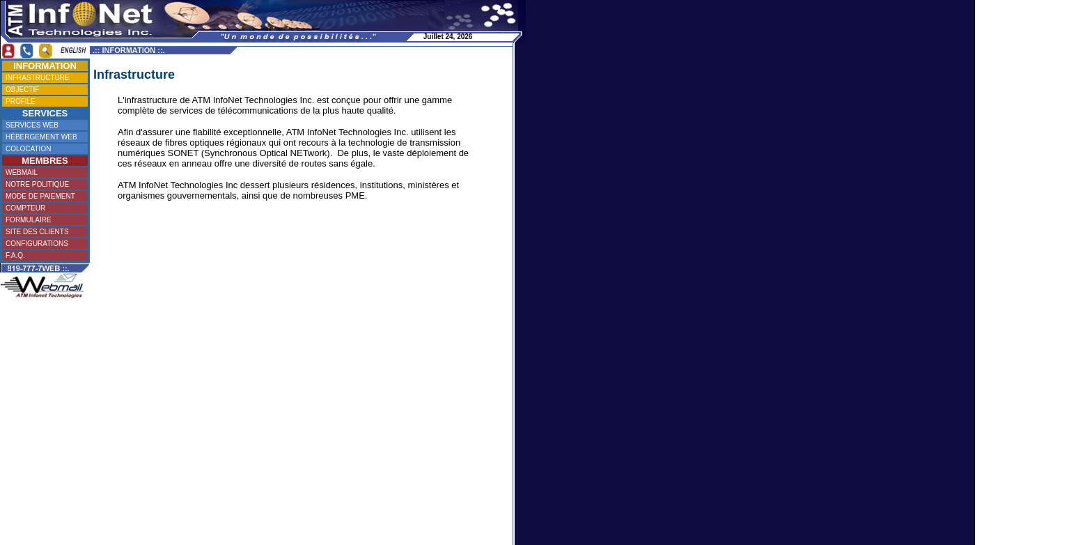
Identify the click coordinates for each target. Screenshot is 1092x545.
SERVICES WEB (43, 125)
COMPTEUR (43, 208)
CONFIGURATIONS (43, 243)
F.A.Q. (42, 255)
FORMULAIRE (43, 220)
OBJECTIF (43, 89)
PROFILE (43, 101)
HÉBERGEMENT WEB (43, 137)
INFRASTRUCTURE (44, 78)
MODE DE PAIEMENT (43, 196)
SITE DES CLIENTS (43, 232)
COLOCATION (43, 149)
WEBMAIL (43, 172)
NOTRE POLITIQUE (43, 184)
